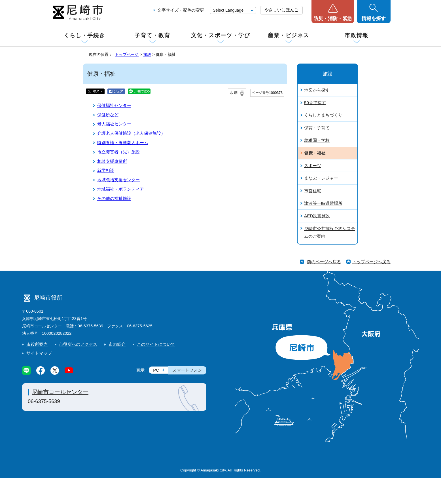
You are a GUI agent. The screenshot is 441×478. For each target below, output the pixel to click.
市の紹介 (117, 344)
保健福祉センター (114, 105)
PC (156, 370)
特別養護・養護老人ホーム (122, 142)
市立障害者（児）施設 (118, 151)
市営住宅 (312, 190)
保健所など (107, 114)
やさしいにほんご (281, 9)
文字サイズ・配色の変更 (180, 10)
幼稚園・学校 (317, 140)
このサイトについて (156, 344)
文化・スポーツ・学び (220, 35)
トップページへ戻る (371, 261)
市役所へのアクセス (78, 344)
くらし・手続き (84, 35)
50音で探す (315, 102)
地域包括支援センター (118, 179)
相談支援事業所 (112, 161)
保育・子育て (317, 127)
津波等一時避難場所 (323, 203)
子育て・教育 (152, 35)
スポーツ (312, 165)
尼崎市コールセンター (60, 392)
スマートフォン (187, 370)
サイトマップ (39, 353)
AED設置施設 (317, 215)
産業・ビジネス (288, 35)
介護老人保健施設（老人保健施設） (131, 133)
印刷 (234, 92)
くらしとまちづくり (323, 115)
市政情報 (356, 35)
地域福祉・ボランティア (120, 189)
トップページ (127, 54)
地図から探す (317, 90)
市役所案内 (37, 344)
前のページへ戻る (324, 261)
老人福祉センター (114, 123)
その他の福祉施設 (114, 198)
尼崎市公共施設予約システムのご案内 (329, 232)
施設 (147, 54)
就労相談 (105, 170)
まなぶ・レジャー (321, 178)
